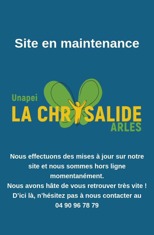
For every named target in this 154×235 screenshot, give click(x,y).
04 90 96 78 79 (77, 205)
